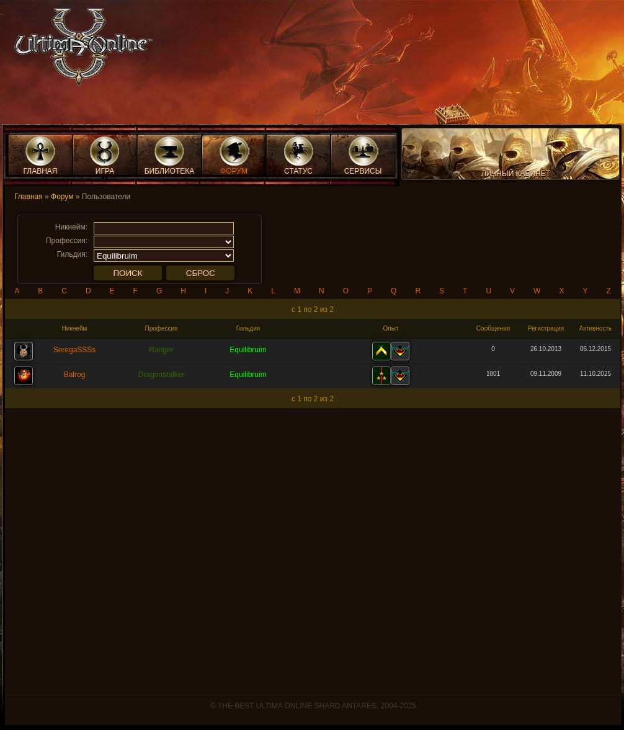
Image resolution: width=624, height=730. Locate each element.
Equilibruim (248, 349)
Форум (62, 196)
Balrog (75, 374)
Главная (28, 196)
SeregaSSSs (74, 349)
